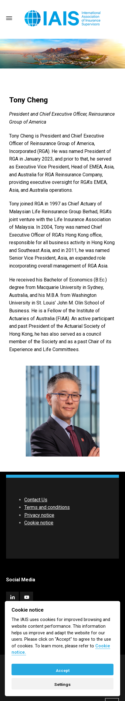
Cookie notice (38, 523)
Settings (62, 684)
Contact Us (35, 500)
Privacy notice (39, 515)
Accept (62, 670)
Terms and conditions (47, 507)
